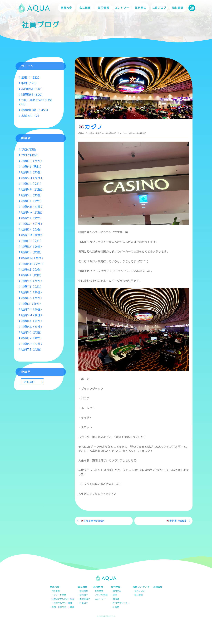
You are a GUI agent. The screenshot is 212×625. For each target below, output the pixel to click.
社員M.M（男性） (32, 264)
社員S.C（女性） (32, 332)
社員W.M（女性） (32, 258)
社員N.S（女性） (32, 172)
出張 (130, 133)
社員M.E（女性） (32, 207)
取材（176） (29, 83)
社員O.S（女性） (32, 298)
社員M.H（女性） (32, 189)
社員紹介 (84, 603)
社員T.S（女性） (32, 287)
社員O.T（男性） (32, 224)
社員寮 (116, 607)
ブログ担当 (89, 133)
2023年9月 (137, 133)
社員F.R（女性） (32, 241)
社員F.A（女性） (32, 201)
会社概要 (84, 591)
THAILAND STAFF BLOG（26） (35, 102)
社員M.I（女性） (32, 275)
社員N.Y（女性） (32, 246)
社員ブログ (159, 7)
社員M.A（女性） (32, 212)
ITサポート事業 (59, 595)
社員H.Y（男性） (32, 321)
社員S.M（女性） (32, 178)
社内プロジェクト (121, 603)
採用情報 (99, 591)
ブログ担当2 (29, 155)
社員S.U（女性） (32, 195)
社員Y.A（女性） (32, 281)
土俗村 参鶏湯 (176, 521)
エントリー (122, 7)
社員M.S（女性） (32, 327)
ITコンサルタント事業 (62, 603)
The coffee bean (92, 521)
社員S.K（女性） (32, 184)
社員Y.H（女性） (32, 309)
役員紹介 (84, 595)
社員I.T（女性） (31, 304)
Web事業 (56, 591)
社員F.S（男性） (32, 167)
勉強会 (116, 599)
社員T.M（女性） (32, 235)
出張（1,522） (31, 77)
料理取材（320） (32, 95)
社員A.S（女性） (32, 269)
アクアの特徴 (101, 595)
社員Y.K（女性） (32, 218)
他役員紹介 (85, 599)
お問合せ (157, 587)
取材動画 (178, 7)
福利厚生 (117, 591)
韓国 (144, 133)
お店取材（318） (32, 89)
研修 (115, 595)
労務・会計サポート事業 (63, 607)
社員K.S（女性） (32, 252)
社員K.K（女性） (32, 229)
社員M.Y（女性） (32, 344)
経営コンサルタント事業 (63, 599)
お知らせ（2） (31, 116)
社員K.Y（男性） (32, 338)
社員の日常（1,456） (35, 110)
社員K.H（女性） (32, 161)
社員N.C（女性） (32, 292)
